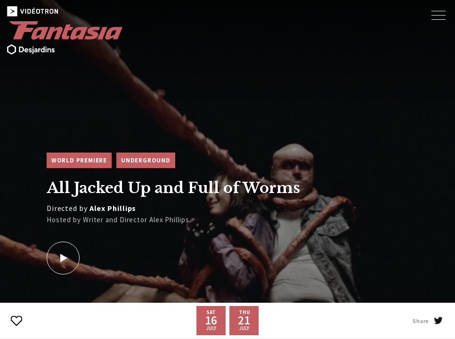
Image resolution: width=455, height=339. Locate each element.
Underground (146, 160)
